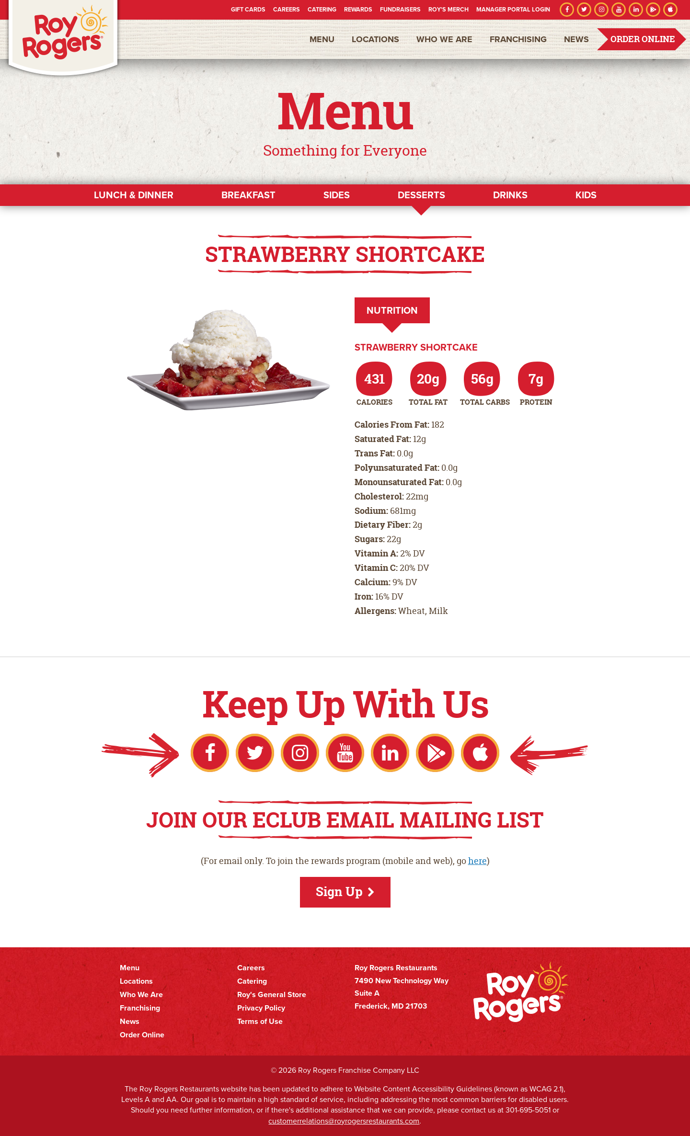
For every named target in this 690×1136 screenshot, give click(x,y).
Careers (286, 9)
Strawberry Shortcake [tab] (416, 347)
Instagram (601, 9)
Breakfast (248, 195)
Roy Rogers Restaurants (63, 39)
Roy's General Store (271, 995)
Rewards (358, 9)
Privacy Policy (261, 1008)
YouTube (618, 9)
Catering (322, 9)
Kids (586, 195)
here (477, 861)
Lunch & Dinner (133, 195)
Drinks (510, 195)
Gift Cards (248, 9)
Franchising (518, 39)
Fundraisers (400, 9)
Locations (375, 39)
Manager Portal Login (513, 9)
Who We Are (444, 39)
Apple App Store (670, 9)
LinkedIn (636, 9)
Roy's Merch (448, 9)
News (576, 39)
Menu (322, 39)
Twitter (584, 9)
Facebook (567, 9)
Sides (336, 195)
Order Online (642, 39)
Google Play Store (653, 9)
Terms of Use (260, 1021)
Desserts (421, 195)
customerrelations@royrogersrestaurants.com (343, 1120)
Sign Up (339, 891)
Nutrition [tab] (392, 310)
